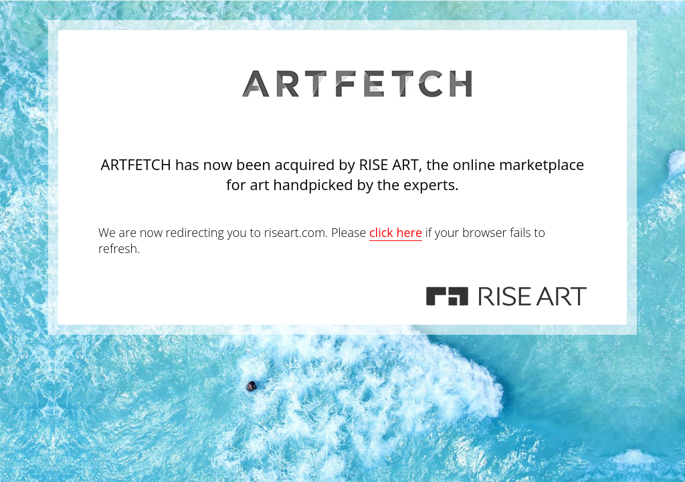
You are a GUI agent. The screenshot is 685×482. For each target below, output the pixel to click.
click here (395, 232)
